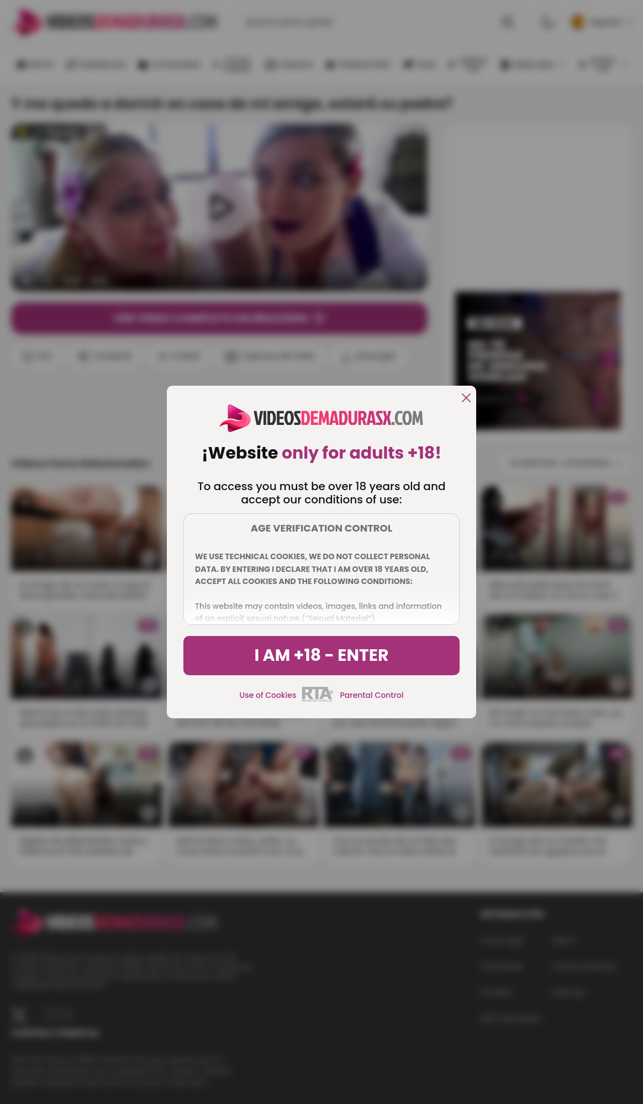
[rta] (318, 700)
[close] (466, 398)
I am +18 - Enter (321, 655)
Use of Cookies (268, 695)
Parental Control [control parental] (371, 695)
